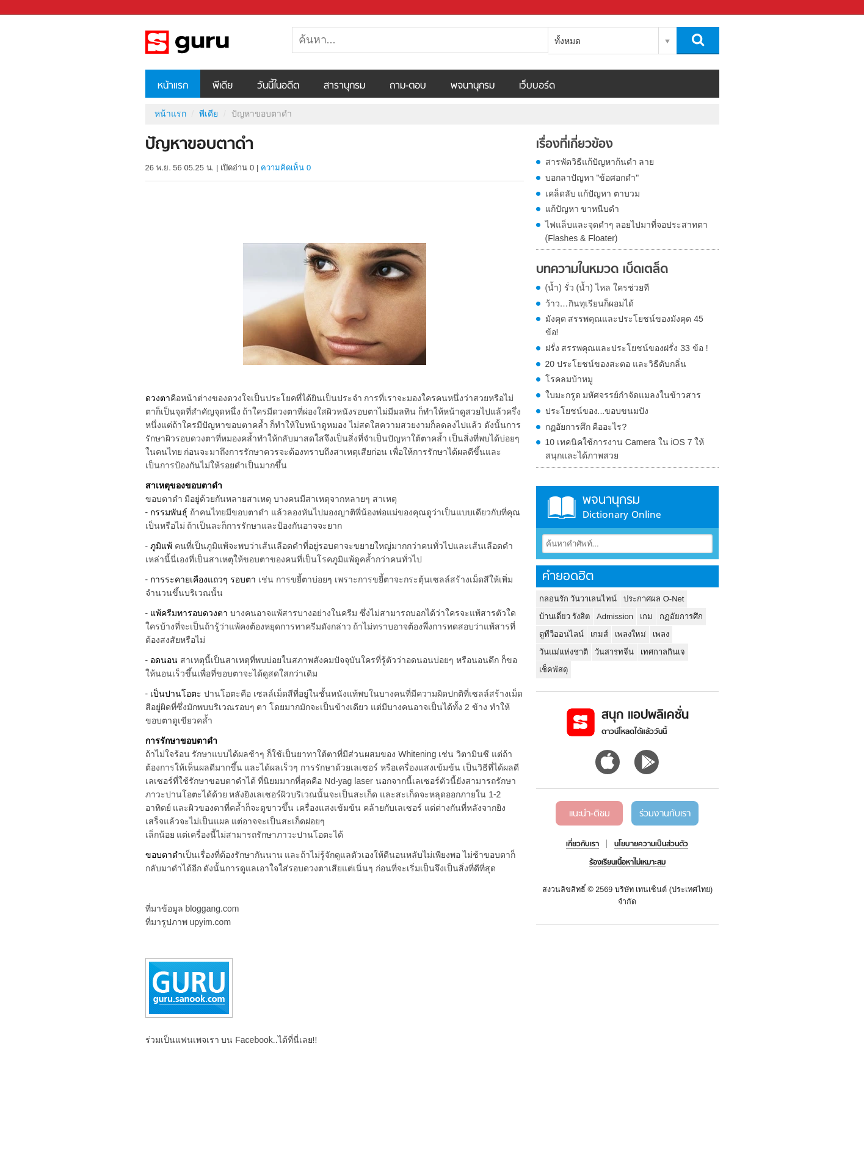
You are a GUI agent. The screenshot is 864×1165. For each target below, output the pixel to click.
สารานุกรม (344, 86)
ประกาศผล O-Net (653, 598)
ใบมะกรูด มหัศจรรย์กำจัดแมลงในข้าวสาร (623, 395)
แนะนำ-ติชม (589, 814)
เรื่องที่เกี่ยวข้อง (574, 145)
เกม (646, 616)
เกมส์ (599, 634)
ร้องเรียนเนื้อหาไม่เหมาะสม (627, 863)
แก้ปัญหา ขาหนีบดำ (582, 209)
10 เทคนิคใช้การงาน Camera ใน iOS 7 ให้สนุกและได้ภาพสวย (625, 448)
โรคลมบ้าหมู (569, 379)
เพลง (661, 634)
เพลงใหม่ (630, 634)
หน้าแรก (173, 86)
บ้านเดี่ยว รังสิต (564, 616)
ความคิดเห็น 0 (286, 167)
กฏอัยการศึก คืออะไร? (586, 427)
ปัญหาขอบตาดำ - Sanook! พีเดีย (209, 42)
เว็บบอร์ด (537, 86)
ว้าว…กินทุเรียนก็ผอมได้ (589, 303)
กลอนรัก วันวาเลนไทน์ (578, 598)
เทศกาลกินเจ (663, 651)
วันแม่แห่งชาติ (563, 651)
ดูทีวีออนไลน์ (561, 634)
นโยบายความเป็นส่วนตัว (651, 844)
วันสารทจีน (614, 651)
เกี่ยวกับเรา (582, 844)
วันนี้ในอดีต (278, 86)
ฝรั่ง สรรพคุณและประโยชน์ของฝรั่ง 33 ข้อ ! (626, 348)
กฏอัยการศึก (681, 616)
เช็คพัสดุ (553, 669)
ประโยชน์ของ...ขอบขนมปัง (597, 411)
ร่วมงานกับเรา (665, 814)
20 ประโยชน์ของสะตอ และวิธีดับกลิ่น (615, 364)
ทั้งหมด (567, 41)
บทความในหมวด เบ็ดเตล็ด (602, 270)
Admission (615, 616)
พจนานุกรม (473, 86)
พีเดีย (222, 86)
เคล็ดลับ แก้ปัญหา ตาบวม (593, 193)
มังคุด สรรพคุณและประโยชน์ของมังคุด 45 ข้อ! (624, 325)
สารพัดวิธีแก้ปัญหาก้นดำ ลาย (600, 162)
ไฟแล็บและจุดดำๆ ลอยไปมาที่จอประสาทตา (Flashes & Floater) (626, 231)
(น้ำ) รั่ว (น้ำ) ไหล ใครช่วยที (597, 287)
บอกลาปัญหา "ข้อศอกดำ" (592, 178)
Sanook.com (36, 7)
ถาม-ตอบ (408, 86)
